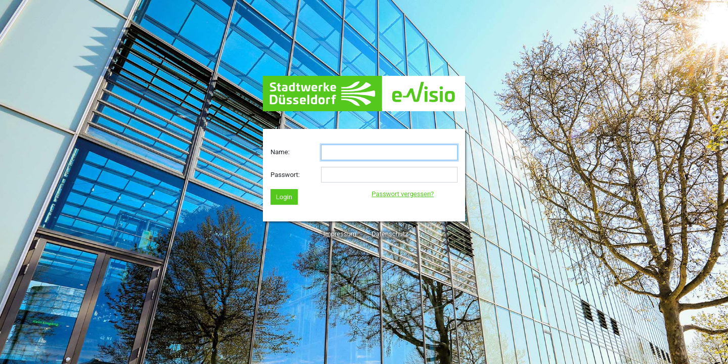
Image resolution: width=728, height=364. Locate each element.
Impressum (340, 234)
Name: (280, 152)
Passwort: (285, 174)
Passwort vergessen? (403, 194)
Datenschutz (390, 234)
